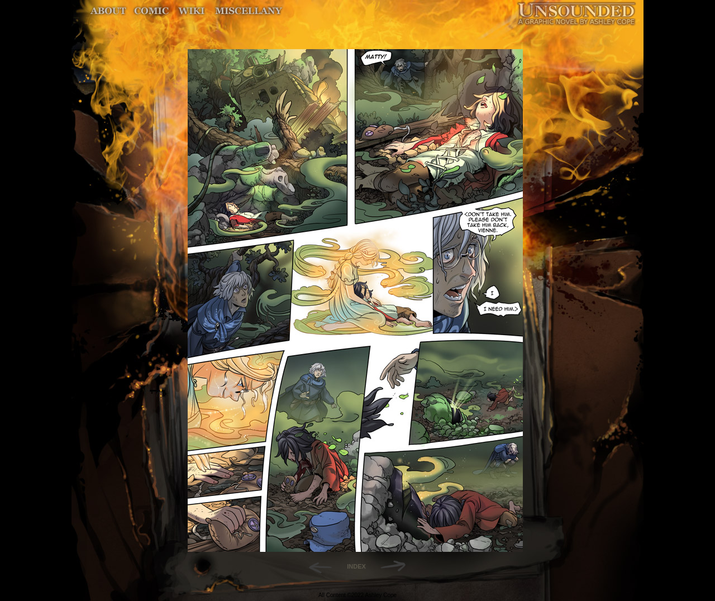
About (109, 11)
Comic (151, 11)
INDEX (356, 566)
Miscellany (249, 11)
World (192, 11)
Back (315, 566)
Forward (396, 566)
